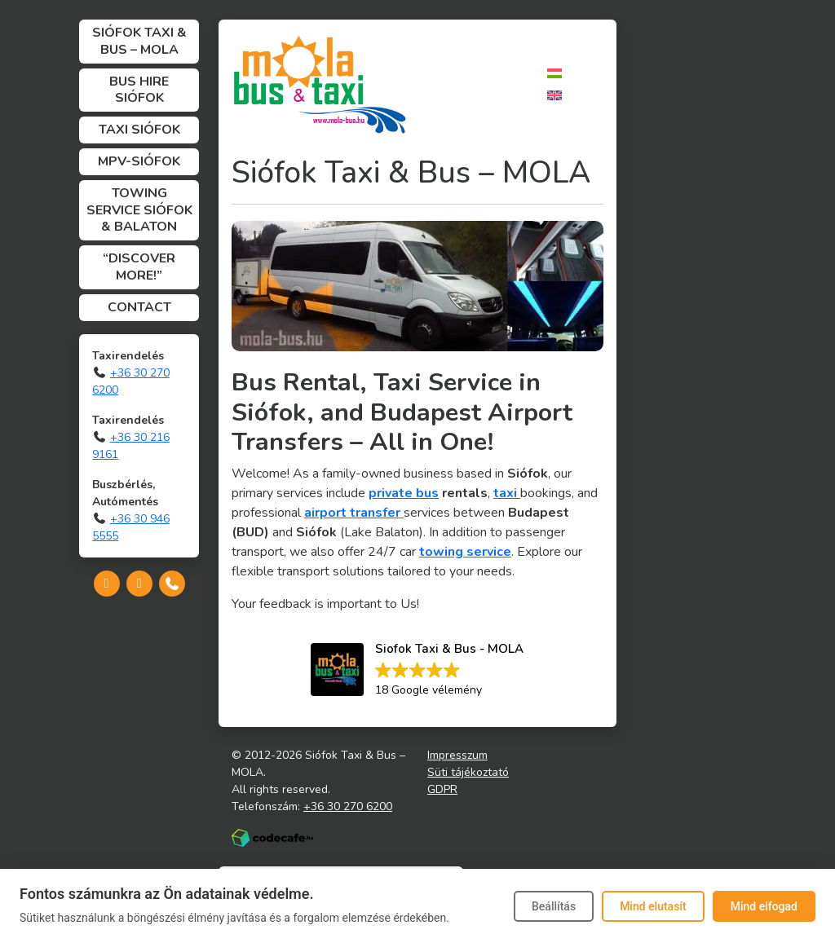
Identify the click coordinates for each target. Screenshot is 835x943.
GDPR (442, 789)
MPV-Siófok (139, 161)
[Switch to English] (554, 95)
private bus (404, 493)
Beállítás (554, 906)
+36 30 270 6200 (347, 806)
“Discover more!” (139, 266)
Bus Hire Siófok (139, 90)
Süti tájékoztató (468, 772)
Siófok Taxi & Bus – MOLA (139, 41)
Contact (139, 307)
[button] (417, 671)
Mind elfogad (764, 906)
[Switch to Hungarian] (554, 73)
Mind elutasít (653, 906)
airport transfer (354, 513)
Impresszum (457, 755)
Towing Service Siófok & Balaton (139, 210)
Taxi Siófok (139, 130)
